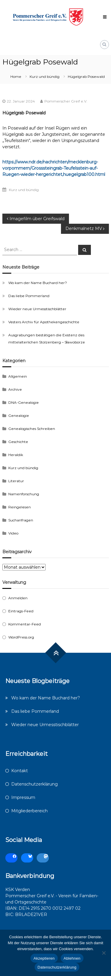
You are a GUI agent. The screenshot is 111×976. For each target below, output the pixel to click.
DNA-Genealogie (23, 402)
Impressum (23, 797)
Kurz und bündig (44, 76)
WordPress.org (21, 637)
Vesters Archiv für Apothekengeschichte (43, 322)
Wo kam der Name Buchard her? (37, 282)
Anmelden (18, 598)
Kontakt (19, 770)
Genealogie (18, 415)
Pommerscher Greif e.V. (65, 101)
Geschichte (18, 441)
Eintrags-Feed (20, 611)
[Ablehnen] (104, 953)
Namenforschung (23, 494)
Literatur (16, 481)
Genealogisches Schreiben (31, 428)
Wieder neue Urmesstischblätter (37, 309)
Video (13, 533)
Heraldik (15, 454)
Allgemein (17, 376)
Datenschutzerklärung (34, 784)
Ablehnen (72, 958)
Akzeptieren (43, 958)
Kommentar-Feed (24, 624)
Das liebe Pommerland (28, 296)
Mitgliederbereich (29, 810)
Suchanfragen (20, 520)
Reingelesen (19, 507)
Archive (15, 389)
